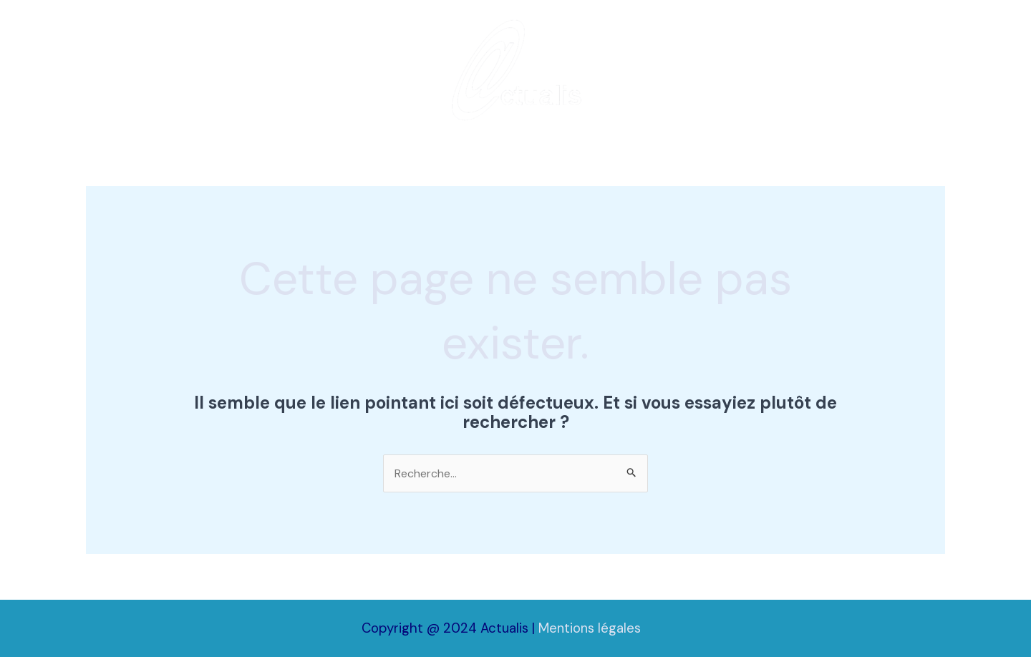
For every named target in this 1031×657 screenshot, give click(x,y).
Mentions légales (589, 628)
